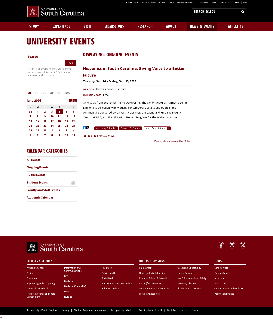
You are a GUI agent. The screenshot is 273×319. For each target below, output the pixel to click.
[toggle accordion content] (73, 183)
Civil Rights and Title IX (150, 310)
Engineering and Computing (41, 284)
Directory (225, 3)
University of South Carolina (43, 310)
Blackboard (219, 284)
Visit (88, 26)
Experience (61, 26)
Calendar (203, 3)
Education (32, 278)
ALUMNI (170, 3)
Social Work (107, 278)
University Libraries (186, 284)
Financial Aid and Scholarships (154, 278)
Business (31, 273)
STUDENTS (144, 3)
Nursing (68, 297)
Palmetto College (110, 289)
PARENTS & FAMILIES (185, 3)
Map (214, 3)
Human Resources (186, 273)
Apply (236, 3)
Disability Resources (149, 294)
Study (34, 26)
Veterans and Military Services (154, 289)
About (171, 26)
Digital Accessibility (177, 310)
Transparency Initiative (122, 310)
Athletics (236, 26)
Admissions (114, 26)
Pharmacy (107, 268)
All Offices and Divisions (189, 289)
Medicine (69, 281)
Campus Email (221, 273)
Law (66, 276)
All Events (33, 160)
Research (145, 26)
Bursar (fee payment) (150, 284)
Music (67, 292)
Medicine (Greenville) (75, 286)
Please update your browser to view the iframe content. (136, 103)
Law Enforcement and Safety (191, 278)
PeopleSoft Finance (224, 294)
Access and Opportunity (189, 268)
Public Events (36, 175)
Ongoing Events (37, 167)
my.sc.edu (219, 278)
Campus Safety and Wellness (228, 289)
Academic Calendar (40, 197)
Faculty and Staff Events (43, 190)
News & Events (202, 26)
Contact (196, 310)
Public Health (108, 273)
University (47, 41)
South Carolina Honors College (117, 284)
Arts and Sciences (35, 268)
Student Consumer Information (90, 310)
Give (245, 3)
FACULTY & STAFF (158, 3)
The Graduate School (37, 289)
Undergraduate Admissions (152, 273)
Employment (145, 268)
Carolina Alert (221, 268)
